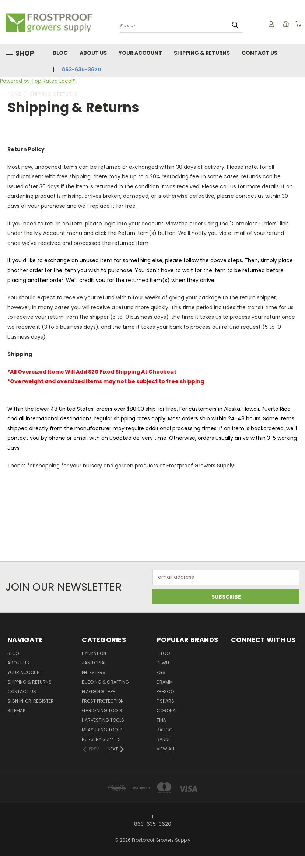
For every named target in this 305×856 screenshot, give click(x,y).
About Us (93, 53)
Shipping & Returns (202, 53)
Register (43, 701)
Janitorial (94, 663)
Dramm (165, 682)
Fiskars (165, 701)
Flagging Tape (98, 691)
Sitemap (16, 710)
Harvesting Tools (103, 720)
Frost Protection (103, 701)
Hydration (94, 653)
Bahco (164, 730)
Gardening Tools (102, 710)
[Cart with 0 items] (297, 24)
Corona (166, 710)
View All (166, 749)
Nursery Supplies (101, 739)
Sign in (15, 701)
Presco (165, 691)
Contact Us (259, 53)
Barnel (164, 739)
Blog (60, 53)
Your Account (140, 53)
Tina (161, 720)
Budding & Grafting (105, 682)
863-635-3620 (81, 69)
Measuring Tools (102, 730)
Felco (163, 653)
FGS (161, 672)
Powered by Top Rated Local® (38, 81)
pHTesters (93, 672)
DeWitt (164, 663)
